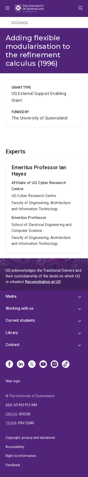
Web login (13, 381)
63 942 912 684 (25, 405)
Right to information (21, 456)
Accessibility (15, 447)
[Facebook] (9, 364)
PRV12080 (26, 423)
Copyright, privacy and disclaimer (30, 438)
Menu (7, 8)
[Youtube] (43, 364)
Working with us (20, 308)
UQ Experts (19, 22)
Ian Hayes (44, 205)
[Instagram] (54, 364)
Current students (20, 320)
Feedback (13, 465)
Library (12, 332)
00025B (25, 414)
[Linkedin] (20, 364)
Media (11, 296)
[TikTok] (65, 364)
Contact (12, 344)
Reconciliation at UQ (43, 282)
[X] (32, 364)
